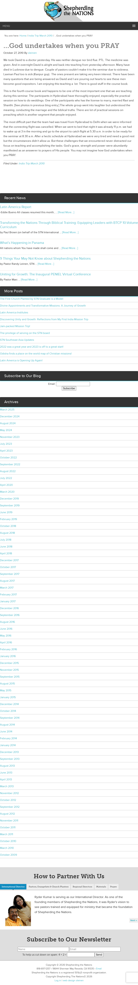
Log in (58, 980)
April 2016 (6, 642)
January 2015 (8, 697)
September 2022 (10, 464)
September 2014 (9, 718)
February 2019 (8, 519)
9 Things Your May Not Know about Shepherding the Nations (45, 259)
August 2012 (7, 813)
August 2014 (7, 724)
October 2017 (8, 567)
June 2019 (6, 512)
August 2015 (7, 683)
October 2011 (7, 827)
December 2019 (9, 498)
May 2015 (5, 690)
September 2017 (9, 574)
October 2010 (8, 841)
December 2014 (9, 704)
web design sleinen (73, 980)
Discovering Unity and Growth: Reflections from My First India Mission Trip (44, 319)
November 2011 (9, 820)
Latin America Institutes (14, 312)
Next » (133, 920)
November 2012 (9, 793)
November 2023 (9, 437)
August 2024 (8, 423)
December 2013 (9, 752)
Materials (101, 886)
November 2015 (9, 670)
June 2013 (6, 772)
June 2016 (6, 629)
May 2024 (6, 430)
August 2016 (7, 622)
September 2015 (9, 676)
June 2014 (6, 731)
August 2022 (8, 471)
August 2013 (7, 766)
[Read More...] (66, 212)
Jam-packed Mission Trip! (15, 326)
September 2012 (9, 807)
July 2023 (6, 444)
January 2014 (8, 745)
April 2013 (6, 779)
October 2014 (8, 711)
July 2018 (5, 539)
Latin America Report (15, 207)
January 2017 (8, 601)
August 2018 (7, 533)
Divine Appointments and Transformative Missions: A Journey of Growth (43, 305)
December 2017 (9, 560)
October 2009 (8, 855)
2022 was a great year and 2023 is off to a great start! (31, 346)
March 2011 (6, 834)
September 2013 (9, 759)
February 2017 (8, 594)
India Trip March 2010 (32, 163)
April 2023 (6, 450)
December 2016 (9, 608)
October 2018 (8, 526)
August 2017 (7, 581)
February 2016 (8, 649)
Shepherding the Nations (69, 11)
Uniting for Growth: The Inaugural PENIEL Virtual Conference (45, 274)
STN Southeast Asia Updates (17, 340)
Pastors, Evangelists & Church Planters (49, 886)
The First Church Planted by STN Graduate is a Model (31, 299)
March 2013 (7, 786)
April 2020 (6, 485)
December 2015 (9, 663)
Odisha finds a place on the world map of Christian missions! (36, 353)
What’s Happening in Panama (22, 243)
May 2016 (5, 635)
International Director (13, 886)
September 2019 (9, 505)
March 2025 (7, 409)
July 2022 (6, 478)
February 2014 (8, 738)
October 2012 (8, 800)
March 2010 (7, 848)
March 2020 (7, 492)
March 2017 (7, 587)
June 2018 (6, 546)
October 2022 (8, 457)
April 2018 (6, 553)
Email (99, 968)
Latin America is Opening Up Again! (21, 360)
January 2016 (8, 656)
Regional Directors (82, 886)
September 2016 (9, 615)
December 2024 (9, 416)
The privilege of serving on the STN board (25, 333)
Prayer (113, 886)
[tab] (13, 887)
